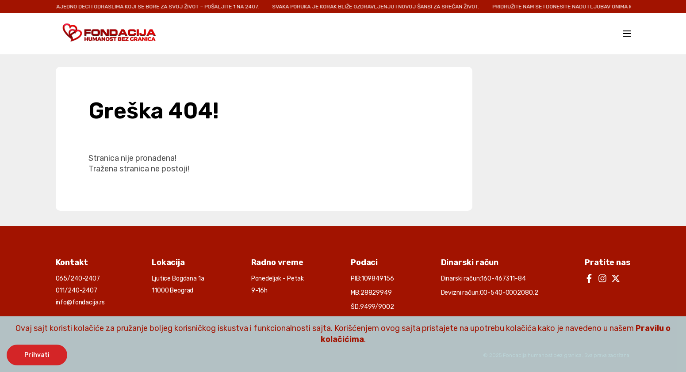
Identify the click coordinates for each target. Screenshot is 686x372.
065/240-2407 (78, 278)
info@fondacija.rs (80, 302)
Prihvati (37, 355)
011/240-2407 (76, 290)
